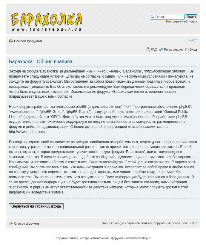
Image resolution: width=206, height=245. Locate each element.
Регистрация (173, 49)
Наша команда (113, 223)
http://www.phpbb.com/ (27, 132)
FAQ (154, 49)
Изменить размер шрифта (192, 40)
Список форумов (28, 41)
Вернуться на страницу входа (36, 206)
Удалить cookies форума (146, 223)
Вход (193, 49)
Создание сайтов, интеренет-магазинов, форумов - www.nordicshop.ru (103, 238)
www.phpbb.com (137, 117)
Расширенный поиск (181, 21)
